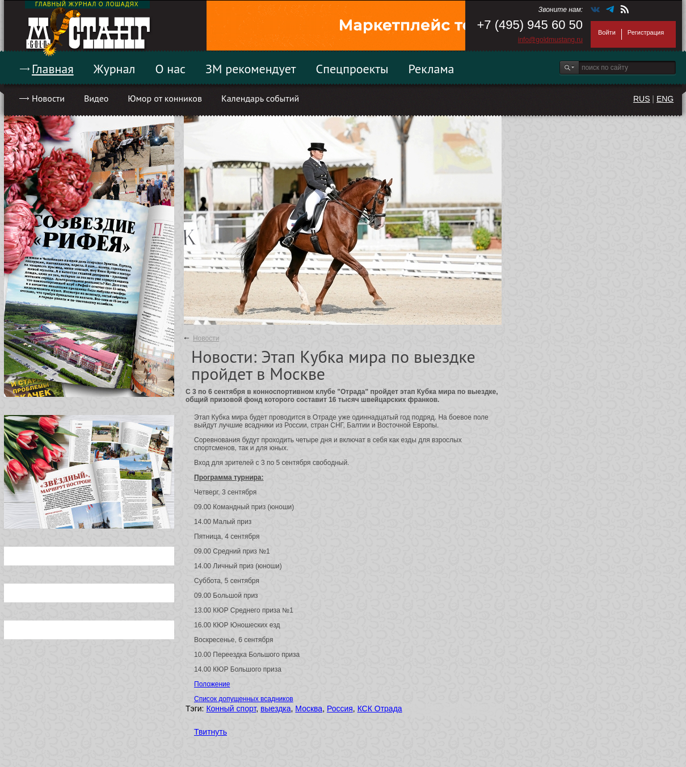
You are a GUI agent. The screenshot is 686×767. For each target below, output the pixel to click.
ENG (665, 98)
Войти (607, 32)
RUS (641, 98)
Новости (48, 98)
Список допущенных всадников (243, 699)
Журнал (115, 69)
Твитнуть (210, 731)
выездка (275, 708)
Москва (308, 708)
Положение (212, 684)
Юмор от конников (165, 98)
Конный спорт (231, 708)
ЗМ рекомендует (250, 69)
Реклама (431, 69)
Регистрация (646, 32)
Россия (340, 708)
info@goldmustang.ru (550, 40)
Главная (53, 69)
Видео (96, 98)
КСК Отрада (379, 708)
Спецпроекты (352, 69)
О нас (170, 69)
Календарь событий (260, 98)
